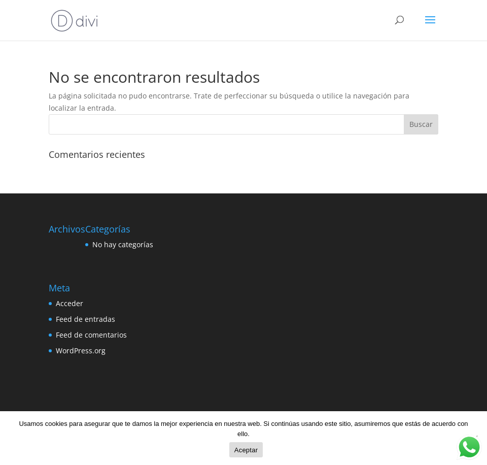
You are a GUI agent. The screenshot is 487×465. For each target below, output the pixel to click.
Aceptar (246, 450)
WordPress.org (81, 350)
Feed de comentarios (91, 335)
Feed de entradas (85, 319)
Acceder (69, 303)
